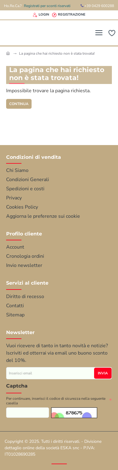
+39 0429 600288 (97, 5)
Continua (19, 103)
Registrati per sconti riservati (47, 5)
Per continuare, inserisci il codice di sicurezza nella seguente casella (55, 401)
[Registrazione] (69, 15)
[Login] (41, 15)
